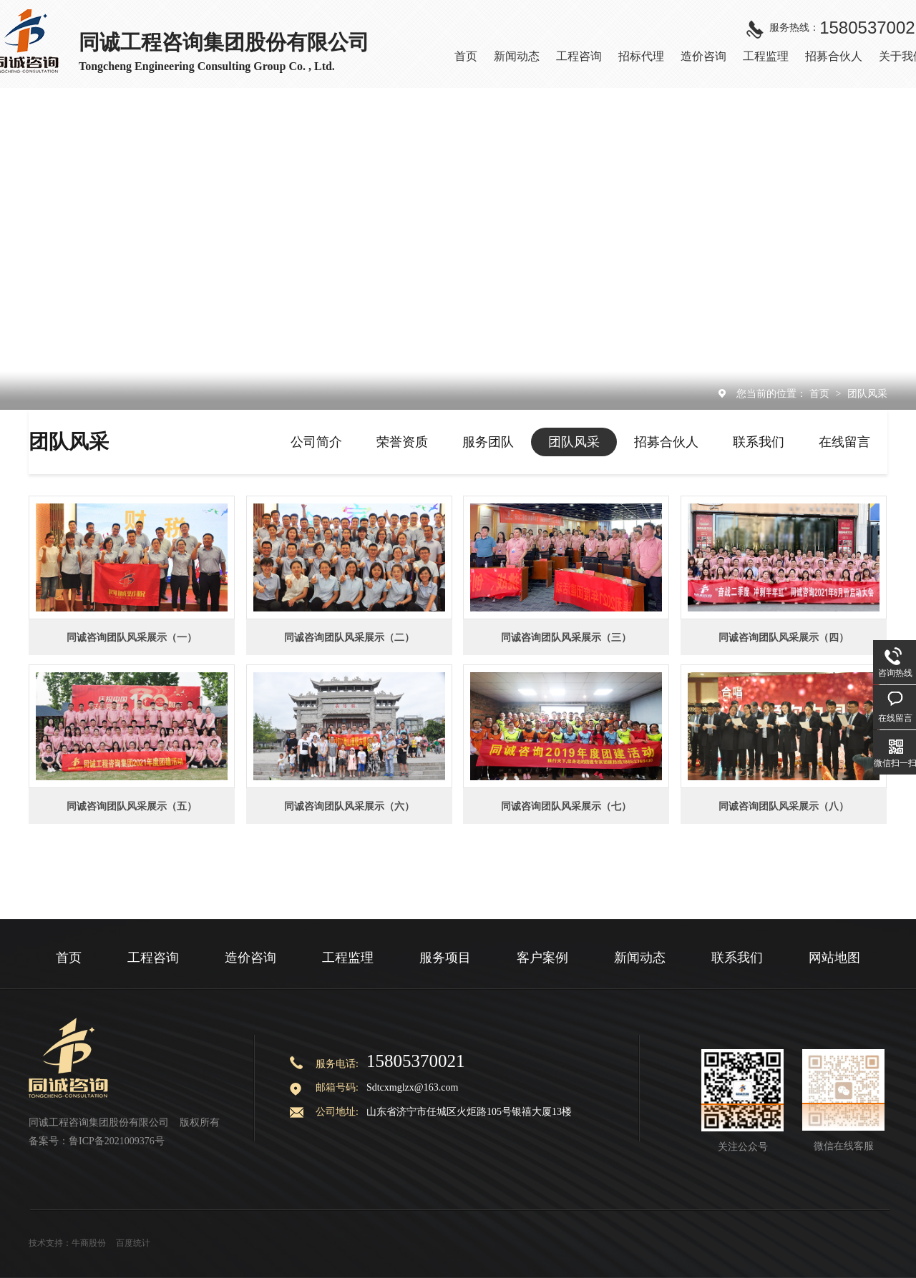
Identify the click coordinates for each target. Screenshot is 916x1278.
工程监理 (348, 957)
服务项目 (445, 957)
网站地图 (834, 957)
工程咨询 (153, 957)
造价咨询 (250, 957)
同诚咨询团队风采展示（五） (132, 806)
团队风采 (867, 393)
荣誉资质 (402, 442)
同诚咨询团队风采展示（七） (566, 806)
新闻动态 (640, 957)
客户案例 (542, 957)
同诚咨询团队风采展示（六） (349, 806)
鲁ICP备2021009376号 (117, 1141)
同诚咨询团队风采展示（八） (783, 806)
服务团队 (488, 442)
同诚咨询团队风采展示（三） (566, 637)
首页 (820, 393)
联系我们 (758, 442)
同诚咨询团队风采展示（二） (349, 637)
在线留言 (844, 442)
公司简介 (316, 442)
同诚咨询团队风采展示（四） (783, 637)
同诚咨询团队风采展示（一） (132, 637)
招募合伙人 (666, 442)
